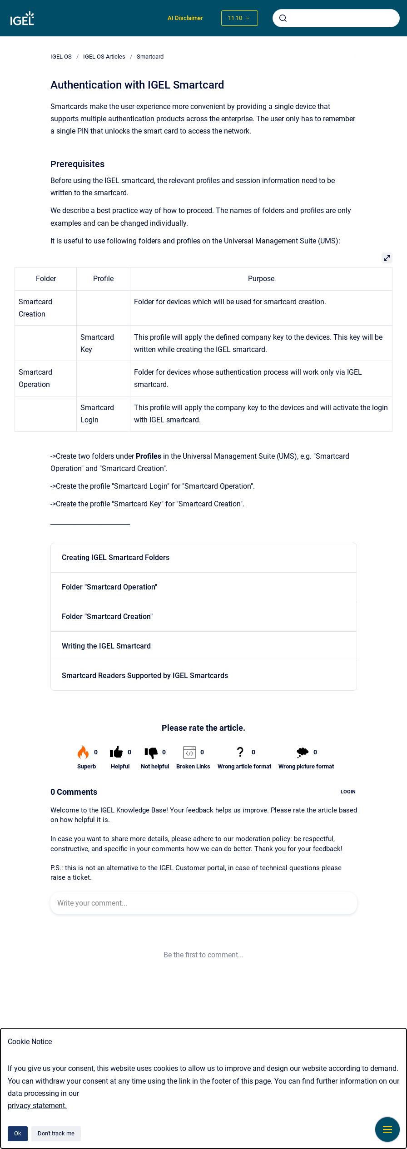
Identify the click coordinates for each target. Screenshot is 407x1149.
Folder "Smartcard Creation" (107, 616)
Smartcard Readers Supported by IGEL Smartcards (145, 675)
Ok (17, 1133)
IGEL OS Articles (104, 56)
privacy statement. (37, 1105)
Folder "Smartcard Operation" (109, 587)
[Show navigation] (387, 1129)
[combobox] (336, 18)
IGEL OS (61, 56)
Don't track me (56, 1133)
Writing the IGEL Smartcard (106, 646)
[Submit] (283, 18)
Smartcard (150, 56)
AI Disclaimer (185, 18)
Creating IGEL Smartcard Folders (115, 557)
